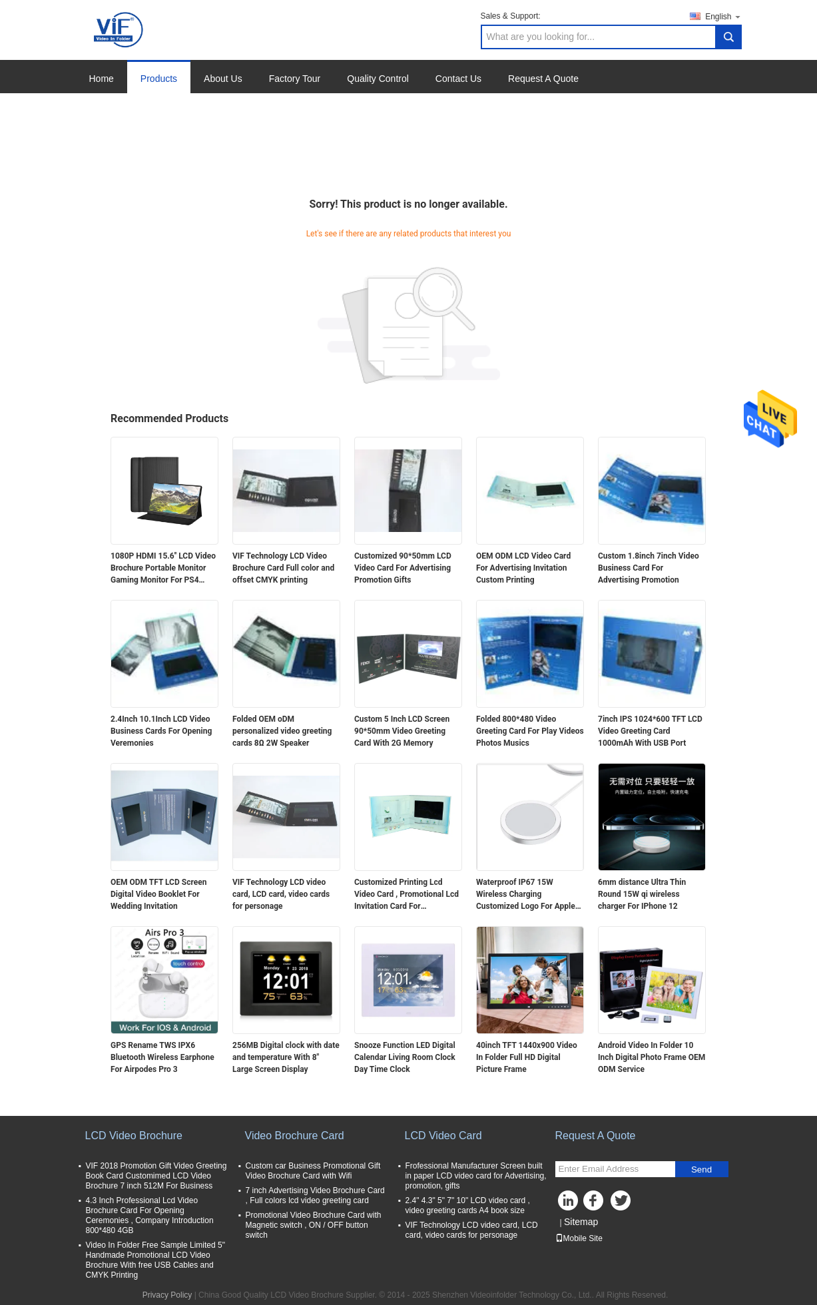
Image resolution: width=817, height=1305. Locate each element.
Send (701, 1169)
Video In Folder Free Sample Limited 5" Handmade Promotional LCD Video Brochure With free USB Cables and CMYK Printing (155, 1260)
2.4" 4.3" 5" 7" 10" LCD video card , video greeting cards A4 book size (468, 1205)
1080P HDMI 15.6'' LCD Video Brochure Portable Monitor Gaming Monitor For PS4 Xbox (163, 568)
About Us (223, 78)
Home (101, 78)
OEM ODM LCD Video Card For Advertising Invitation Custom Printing (523, 568)
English (723, 16)
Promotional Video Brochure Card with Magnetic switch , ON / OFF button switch (314, 1225)
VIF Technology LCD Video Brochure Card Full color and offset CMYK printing (283, 568)
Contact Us (458, 78)
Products (158, 78)
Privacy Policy (167, 1295)
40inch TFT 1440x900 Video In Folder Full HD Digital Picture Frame (526, 1057)
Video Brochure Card (294, 1135)
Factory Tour (295, 78)
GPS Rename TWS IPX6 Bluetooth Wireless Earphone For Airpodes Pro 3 (162, 1057)
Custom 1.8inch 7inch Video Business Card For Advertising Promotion (648, 568)
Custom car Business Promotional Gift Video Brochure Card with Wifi (313, 1170)
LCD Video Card (443, 1135)
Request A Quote (543, 78)
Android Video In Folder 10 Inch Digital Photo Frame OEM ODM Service (651, 1057)
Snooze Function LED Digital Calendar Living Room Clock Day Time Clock (404, 1057)
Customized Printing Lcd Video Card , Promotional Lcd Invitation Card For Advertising (406, 895)
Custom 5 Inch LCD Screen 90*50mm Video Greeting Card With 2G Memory (401, 731)
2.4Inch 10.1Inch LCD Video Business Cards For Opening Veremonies (161, 731)
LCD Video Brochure (133, 1135)
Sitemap (581, 1221)
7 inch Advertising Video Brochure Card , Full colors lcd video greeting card (315, 1195)
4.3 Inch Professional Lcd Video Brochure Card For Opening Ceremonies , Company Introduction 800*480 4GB (150, 1215)
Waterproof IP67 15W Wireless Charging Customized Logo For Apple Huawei (525, 895)
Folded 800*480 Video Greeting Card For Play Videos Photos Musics (530, 731)
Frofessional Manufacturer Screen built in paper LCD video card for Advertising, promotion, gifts (476, 1175)
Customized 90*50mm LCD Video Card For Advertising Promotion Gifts (402, 568)
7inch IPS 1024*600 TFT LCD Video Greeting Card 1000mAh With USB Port (650, 731)
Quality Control (378, 78)
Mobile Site (579, 1238)
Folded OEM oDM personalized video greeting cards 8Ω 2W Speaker (282, 731)
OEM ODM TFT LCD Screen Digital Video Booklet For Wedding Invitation (158, 894)
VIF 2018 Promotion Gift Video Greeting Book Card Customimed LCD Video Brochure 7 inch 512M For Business (156, 1175)
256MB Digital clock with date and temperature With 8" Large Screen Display (286, 1057)
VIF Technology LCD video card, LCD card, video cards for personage (281, 894)
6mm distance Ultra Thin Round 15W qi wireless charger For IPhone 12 (642, 894)
